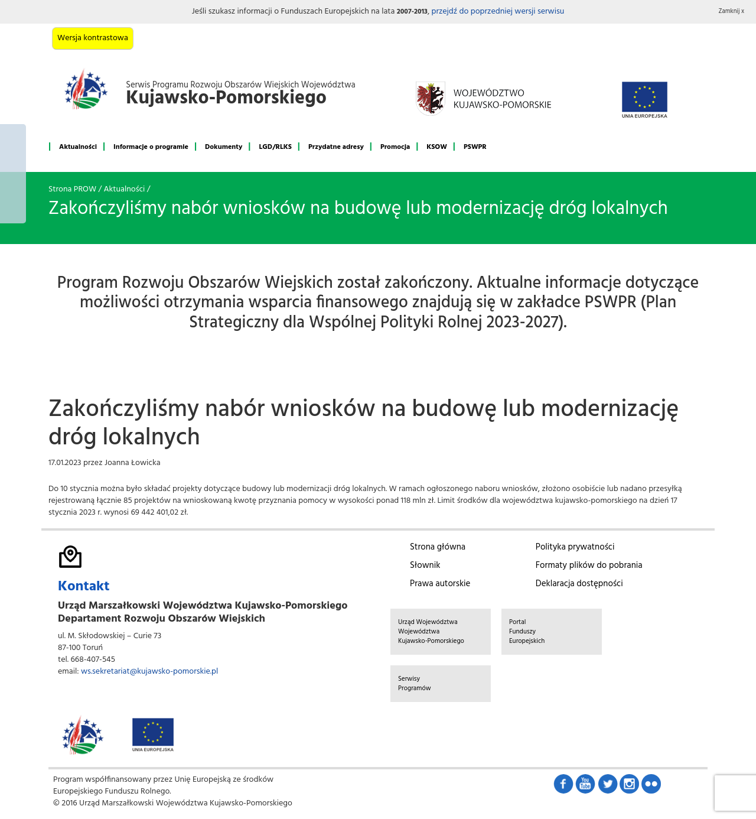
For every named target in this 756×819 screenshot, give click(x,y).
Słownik (425, 565)
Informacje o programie (150, 147)
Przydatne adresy (336, 147)
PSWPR (475, 147)
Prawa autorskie (440, 584)
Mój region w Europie (13, 173)
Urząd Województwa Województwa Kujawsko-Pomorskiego (431, 631)
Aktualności (78, 147)
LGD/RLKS (275, 147)
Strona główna (437, 547)
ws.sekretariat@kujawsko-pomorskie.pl (149, 671)
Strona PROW (72, 189)
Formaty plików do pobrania (589, 565)
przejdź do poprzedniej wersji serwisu (497, 11)
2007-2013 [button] (412, 12)
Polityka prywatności (575, 547)
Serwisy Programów (414, 684)
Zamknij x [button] (732, 11)
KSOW (436, 147)
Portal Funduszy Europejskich (527, 631)
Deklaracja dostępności (579, 584)
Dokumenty (223, 147)
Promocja (395, 147)
